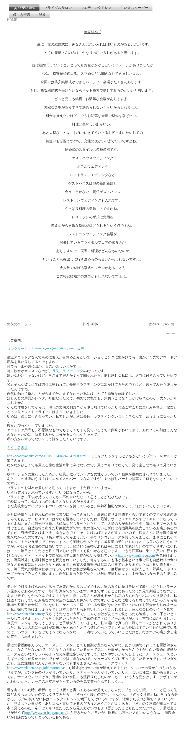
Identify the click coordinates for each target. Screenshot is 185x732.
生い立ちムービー (134, 8)
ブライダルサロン (58, 8)
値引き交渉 (21, 14)
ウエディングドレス (96, 8)
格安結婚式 (24, 8)
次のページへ (162, 324)
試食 (42, 14)
